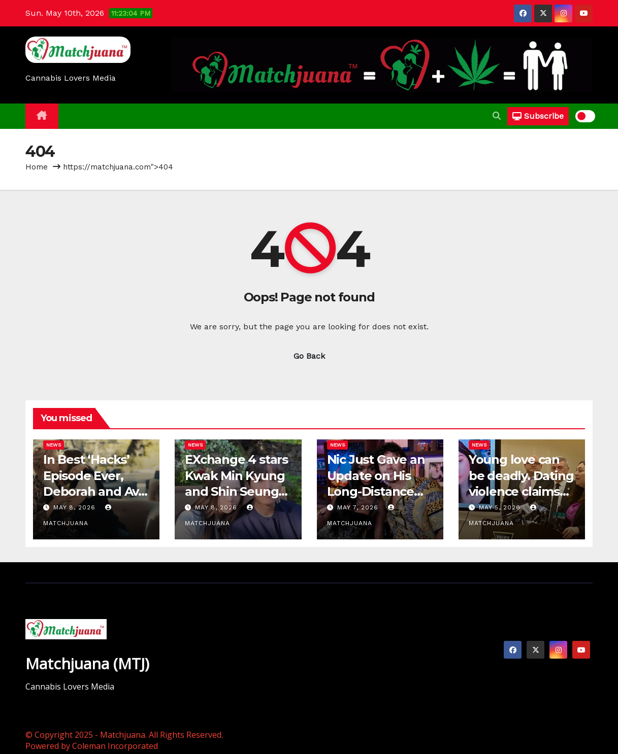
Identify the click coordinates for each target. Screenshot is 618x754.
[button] (497, 116)
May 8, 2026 (75, 507)
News (53, 445)
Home (36, 167)
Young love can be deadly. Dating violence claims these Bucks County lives (521, 491)
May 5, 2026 (501, 507)
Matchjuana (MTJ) (87, 663)
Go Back (309, 356)
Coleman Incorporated (115, 745)
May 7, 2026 (359, 507)
